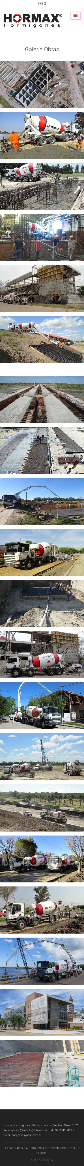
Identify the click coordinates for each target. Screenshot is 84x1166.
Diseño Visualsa (42, 1160)
